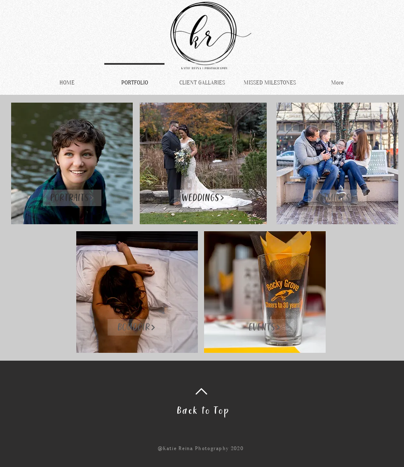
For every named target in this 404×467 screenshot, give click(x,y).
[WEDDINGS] (203, 198)
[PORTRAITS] (72, 198)
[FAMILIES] (337, 198)
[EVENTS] (264, 327)
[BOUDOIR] (137, 327)
